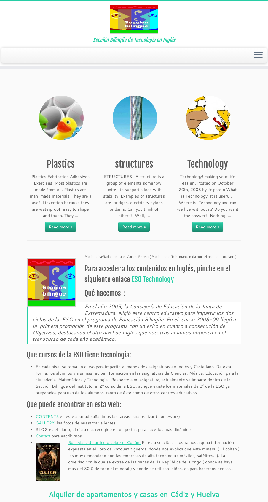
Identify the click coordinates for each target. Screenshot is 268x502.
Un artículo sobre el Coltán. (114, 442)
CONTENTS (47, 416)
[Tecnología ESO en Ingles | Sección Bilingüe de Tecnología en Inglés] (134, 19)
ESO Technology (152, 279)
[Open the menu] (258, 55)
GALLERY (45, 423)
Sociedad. (77, 442)
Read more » (60, 227)
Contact (43, 436)
